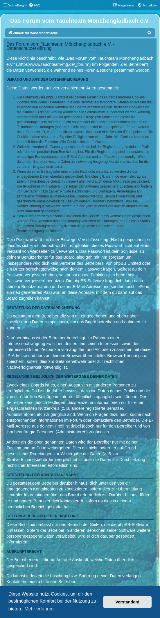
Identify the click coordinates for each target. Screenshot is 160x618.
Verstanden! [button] (127, 602)
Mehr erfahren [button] (39, 608)
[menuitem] (34, 5)
